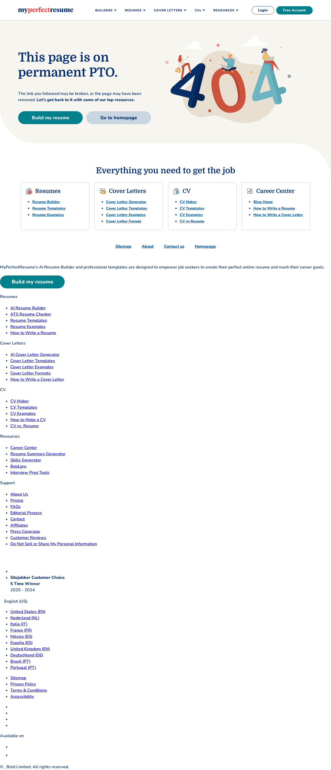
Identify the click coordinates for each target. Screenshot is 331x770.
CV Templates (192, 208)
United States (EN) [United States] (28, 612)
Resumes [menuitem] (133, 10)
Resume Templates (48, 208)
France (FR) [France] (21, 630)
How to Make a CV (28, 420)
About (148, 246)
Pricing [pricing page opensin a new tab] (16, 500)
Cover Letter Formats (30, 373)
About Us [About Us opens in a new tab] (19, 494)
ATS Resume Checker (30, 314)
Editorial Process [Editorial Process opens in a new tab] (26, 513)
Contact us (174, 246)
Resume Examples (48, 214)
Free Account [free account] (294, 10)
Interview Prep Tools (29, 472)
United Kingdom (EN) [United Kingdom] (30, 649)
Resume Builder (46, 201)
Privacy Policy (23, 684)
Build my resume (50, 118)
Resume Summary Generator (37, 454)
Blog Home (263, 201)
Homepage (205, 246)
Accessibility (22, 696)
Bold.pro (18, 466)
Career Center (23, 448)
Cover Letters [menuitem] (168, 10)
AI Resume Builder (28, 308)
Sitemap (123, 246)
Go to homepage (118, 118)
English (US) (13, 601)
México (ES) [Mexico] (21, 636)
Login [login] (263, 10)
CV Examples (191, 214)
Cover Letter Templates (126, 208)
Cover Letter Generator (126, 201)
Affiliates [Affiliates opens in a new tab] (19, 525)
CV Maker (188, 201)
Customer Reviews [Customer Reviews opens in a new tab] (28, 538)
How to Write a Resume (274, 208)
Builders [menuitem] (104, 10)
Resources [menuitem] (224, 10)
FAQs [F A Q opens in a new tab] (15, 507)
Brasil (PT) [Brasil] (20, 661)
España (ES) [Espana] (21, 643)
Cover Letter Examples (126, 214)
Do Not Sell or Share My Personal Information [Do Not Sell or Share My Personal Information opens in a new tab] (53, 544)
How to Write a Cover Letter (278, 214)
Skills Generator (25, 460)
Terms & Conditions (28, 690)
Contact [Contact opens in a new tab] (17, 519)
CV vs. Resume (24, 426)
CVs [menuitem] (198, 10)
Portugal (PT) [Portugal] (23, 667)
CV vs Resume (192, 221)
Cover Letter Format (123, 221)
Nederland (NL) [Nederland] (24, 618)
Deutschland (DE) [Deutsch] (26, 655)
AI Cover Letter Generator (34, 354)
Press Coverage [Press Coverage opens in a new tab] (25, 531)
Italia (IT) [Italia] (18, 624)
